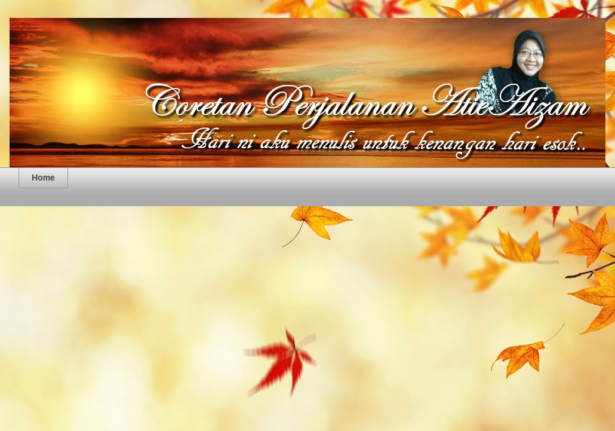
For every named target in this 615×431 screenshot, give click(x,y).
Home (43, 177)
